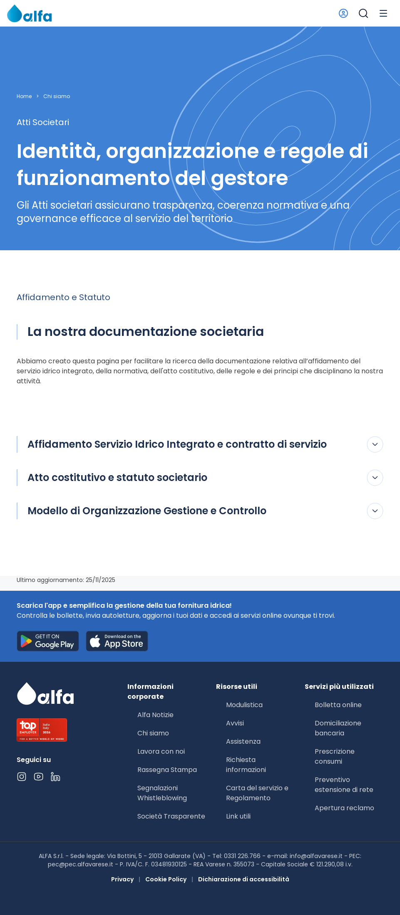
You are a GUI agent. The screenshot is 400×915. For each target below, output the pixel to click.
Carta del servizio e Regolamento (257, 793)
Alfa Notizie (155, 715)
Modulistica (244, 705)
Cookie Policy (165, 879)
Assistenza (243, 741)
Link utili (238, 816)
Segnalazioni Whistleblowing (162, 793)
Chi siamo (56, 96)
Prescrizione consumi (335, 756)
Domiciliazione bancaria (338, 728)
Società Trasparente (171, 816)
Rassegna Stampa (167, 769)
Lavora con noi (161, 751)
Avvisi (235, 723)
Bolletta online (338, 705)
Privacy (122, 879)
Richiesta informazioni (246, 764)
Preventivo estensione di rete (344, 784)
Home (24, 96)
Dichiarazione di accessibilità (243, 879)
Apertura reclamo (344, 808)
